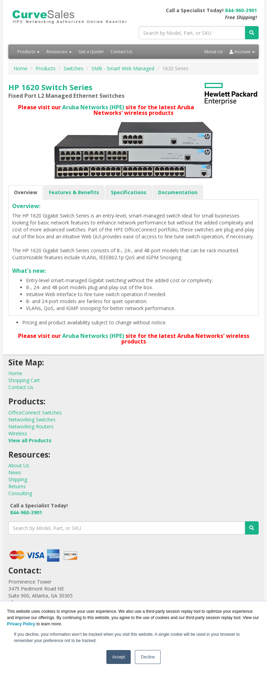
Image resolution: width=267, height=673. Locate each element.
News (14, 472)
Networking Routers (31, 426)
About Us (213, 52)
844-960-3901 (241, 10)
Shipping (17, 479)
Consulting (20, 493)
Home (20, 68)
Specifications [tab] (128, 192)
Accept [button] (118, 657)
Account (242, 52)
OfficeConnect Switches (35, 412)
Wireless (17, 433)
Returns (17, 486)
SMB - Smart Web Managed (122, 68)
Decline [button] (148, 657)
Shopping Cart (24, 380)
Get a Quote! (91, 52)
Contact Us (121, 52)
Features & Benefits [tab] (74, 192)
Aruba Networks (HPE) (93, 107)
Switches (73, 68)
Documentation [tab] (177, 192)
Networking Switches (32, 419)
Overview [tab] (25, 192)
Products (28, 52)
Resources (59, 52)
